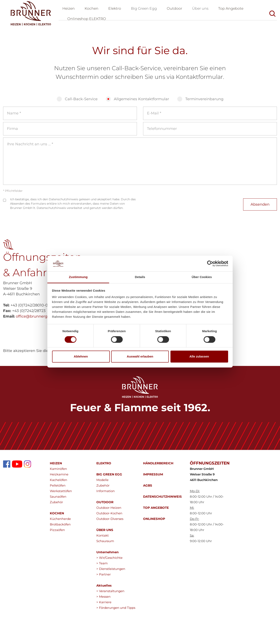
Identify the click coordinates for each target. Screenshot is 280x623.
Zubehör (56, 504)
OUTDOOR (104, 504)
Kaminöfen (58, 471)
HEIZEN (56, 465)
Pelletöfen (57, 488)
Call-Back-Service (81, 101)
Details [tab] (140, 277)
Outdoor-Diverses (109, 521)
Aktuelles (104, 588)
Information (105, 493)
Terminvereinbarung (204, 101)
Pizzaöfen (57, 532)
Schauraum (105, 543)
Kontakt (102, 538)
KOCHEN (57, 515)
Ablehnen (81, 356)
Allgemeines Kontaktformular (141, 101)
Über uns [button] (203, 9)
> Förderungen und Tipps (115, 610)
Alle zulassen (199, 356)
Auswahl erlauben (140, 356)
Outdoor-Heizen (108, 510)
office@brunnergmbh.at (38, 318)
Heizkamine (59, 477)
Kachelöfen (58, 482)
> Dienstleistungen (110, 571)
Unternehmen (107, 554)
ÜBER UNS (104, 532)
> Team (102, 565)
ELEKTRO (103, 465)
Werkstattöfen (61, 493)
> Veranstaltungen (110, 593)
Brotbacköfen (60, 527)
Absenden (260, 206)
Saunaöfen (58, 499)
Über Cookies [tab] (202, 277)
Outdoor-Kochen (109, 515)
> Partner (103, 577)
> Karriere (103, 604)
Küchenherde (60, 521)
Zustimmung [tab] (78, 277)
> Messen (103, 599)
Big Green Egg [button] (146, 9)
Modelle (102, 482)
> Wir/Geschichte (109, 560)
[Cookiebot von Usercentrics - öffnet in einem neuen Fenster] (210, 263)
